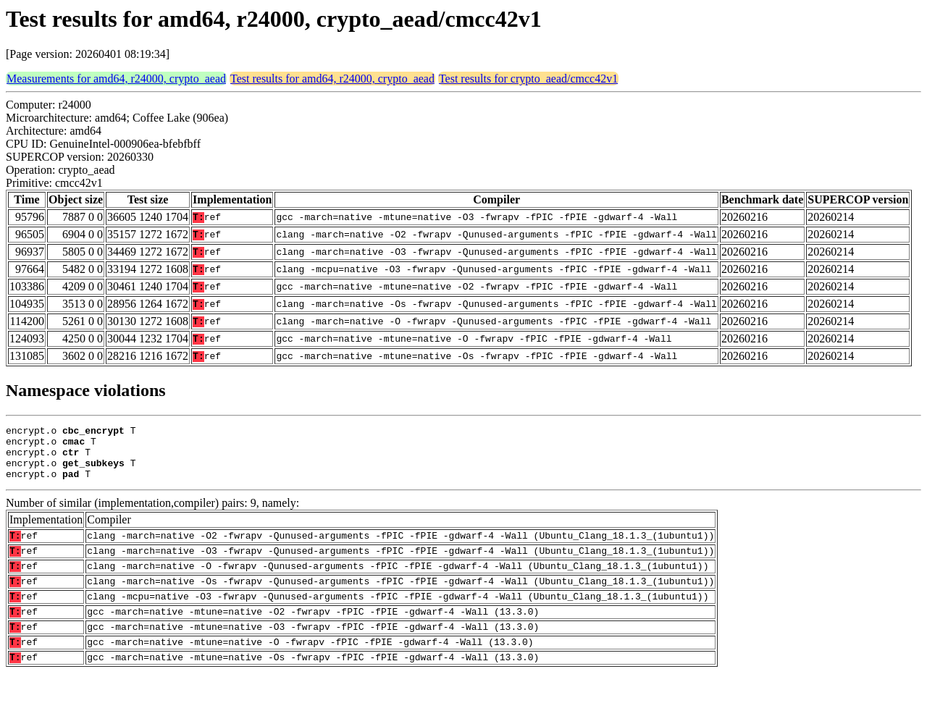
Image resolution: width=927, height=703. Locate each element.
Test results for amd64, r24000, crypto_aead (332, 78)
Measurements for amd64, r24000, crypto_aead (116, 78)
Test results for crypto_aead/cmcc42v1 (528, 78)
